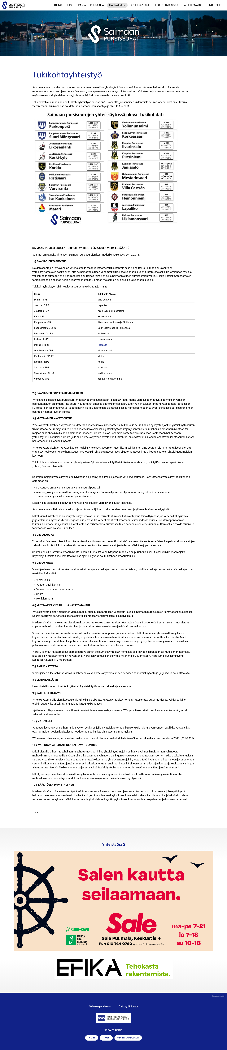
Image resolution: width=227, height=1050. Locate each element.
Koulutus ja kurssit (167, 5)
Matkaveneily (117, 5)
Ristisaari (102, 344)
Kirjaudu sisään (218, 996)
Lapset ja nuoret (140, 5)
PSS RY (91, 1037)
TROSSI (106, 1037)
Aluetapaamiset (194, 5)
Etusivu (57, 5)
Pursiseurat (97, 5)
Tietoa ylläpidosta (128, 1006)
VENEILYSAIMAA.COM (128, 1037)
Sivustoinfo (215, 5)
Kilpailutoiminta (76, 5)
